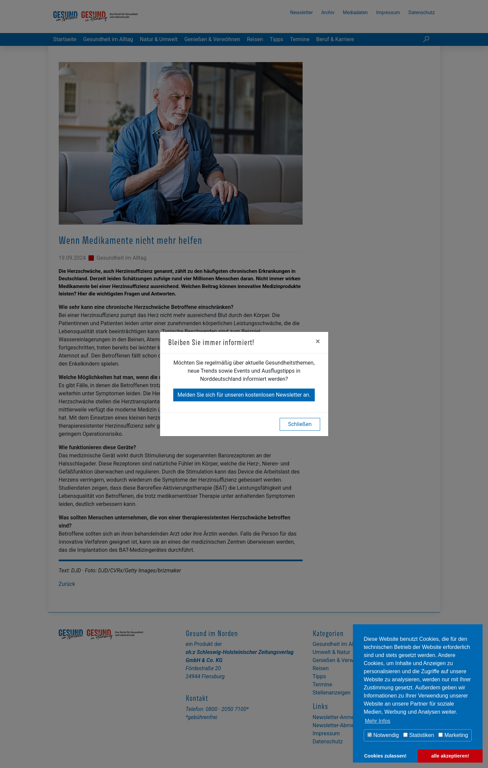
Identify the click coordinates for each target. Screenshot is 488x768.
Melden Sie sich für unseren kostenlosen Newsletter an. (244, 395)
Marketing (453, 735)
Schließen (300, 424)
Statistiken (418, 735)
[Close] (318, 341)
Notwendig (383, 735)
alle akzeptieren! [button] (450, 756)
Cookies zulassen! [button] (385, 756)
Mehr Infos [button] (377, 721)
